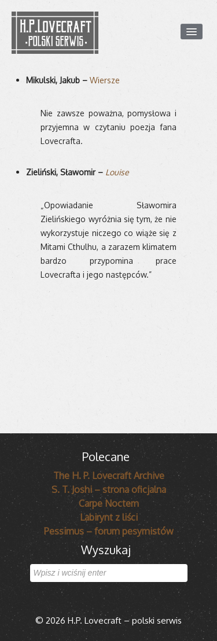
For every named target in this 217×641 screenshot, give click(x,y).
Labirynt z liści (109, 517)
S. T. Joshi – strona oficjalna (109, 489)
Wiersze (105, 80)
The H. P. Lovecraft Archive (108, 475)
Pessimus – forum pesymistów (109, 531)
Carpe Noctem (109, 503)
